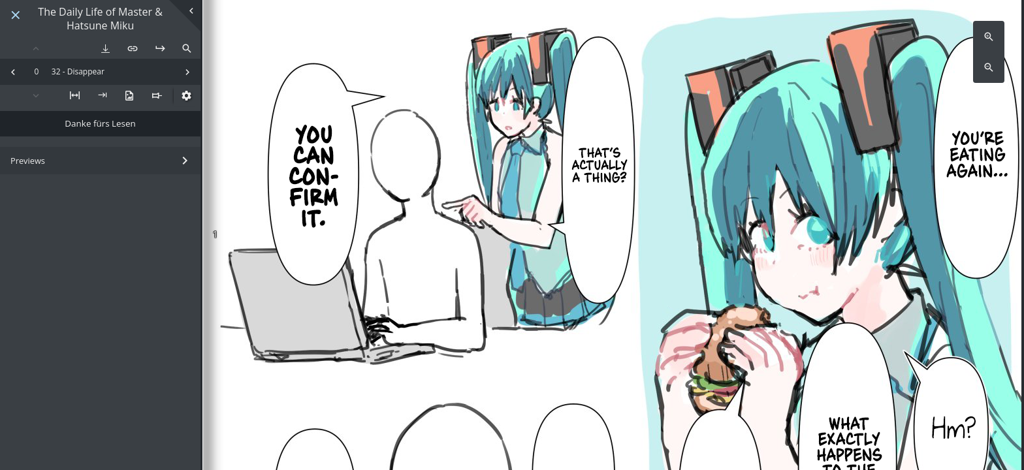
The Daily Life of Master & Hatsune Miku (100, 19)
